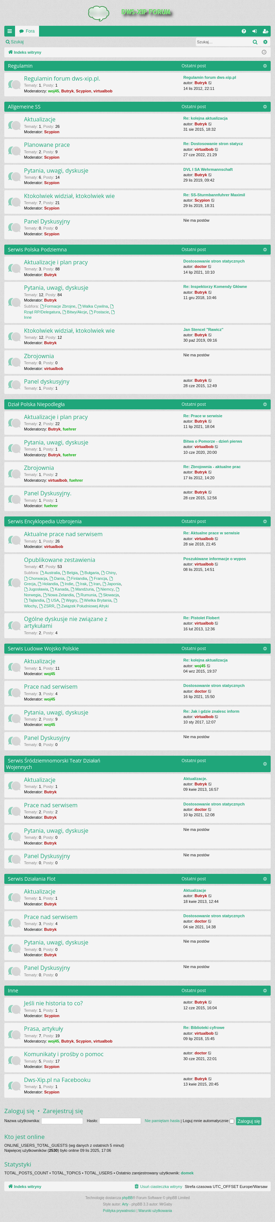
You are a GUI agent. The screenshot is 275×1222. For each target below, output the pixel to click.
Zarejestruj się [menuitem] (267, 33)
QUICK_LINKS (11, 33)
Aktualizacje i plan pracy (56, 262)
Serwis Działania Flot (32, 878)
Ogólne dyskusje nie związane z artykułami (65, 622)
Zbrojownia (39, 356)
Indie (66, 584)
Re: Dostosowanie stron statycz (213, 143)
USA (52, 600)
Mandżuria (82, 589)
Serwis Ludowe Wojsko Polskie (43, 648)
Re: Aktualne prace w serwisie (211, 533)
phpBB (127, 1198)
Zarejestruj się (78, 41)
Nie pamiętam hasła (162, 1120)
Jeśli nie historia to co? (53, 1003)
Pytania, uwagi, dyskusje (56, 170)
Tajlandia (34, 600)
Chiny (108, 573)
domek (187, 1173)
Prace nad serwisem (51, 687)
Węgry (69, 600)
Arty (125, 1204)
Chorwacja (35, 578)
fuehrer (69, 429)
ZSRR (46, 606)
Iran (94, 584)
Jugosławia (36, 589)
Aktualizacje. (195, 778)
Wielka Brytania (95, 600)
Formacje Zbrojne (58, 306)
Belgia (69, 573)
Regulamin (20, 65)
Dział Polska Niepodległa (36, 404)
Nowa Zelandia (58, 595)
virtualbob (102, 91)
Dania (56, 578)
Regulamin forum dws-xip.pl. (62, 78)
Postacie (99, 312)
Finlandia (77, 578)
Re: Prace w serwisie (202, 416)
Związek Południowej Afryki (83, 606)
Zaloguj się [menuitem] (256, 33)
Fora (30, 31)
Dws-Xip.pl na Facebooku (57, 1080)
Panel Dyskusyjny (47, 221)
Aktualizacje (40, 119)
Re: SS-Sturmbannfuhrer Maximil (214, 195)
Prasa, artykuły (43, 1029)
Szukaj (17, 41)
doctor (200, 266)
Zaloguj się (44, 41)
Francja (98, 578)
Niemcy (105, 589)
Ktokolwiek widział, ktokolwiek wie (69, 196)
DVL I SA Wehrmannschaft (208, 169)
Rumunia (86, 595)
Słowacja (108, 595)
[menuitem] (243, 31)
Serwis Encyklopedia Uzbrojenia (45, 521)
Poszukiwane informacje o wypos (214, 559)
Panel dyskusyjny (46, 381)
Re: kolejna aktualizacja (205, 118)
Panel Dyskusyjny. (48, 493)
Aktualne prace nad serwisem (63, 534)
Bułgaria (89, 573)
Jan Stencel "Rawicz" (203, 329)
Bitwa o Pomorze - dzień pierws (212, 441)
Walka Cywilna (93, 306)
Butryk (67, 91)
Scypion (83, 91)
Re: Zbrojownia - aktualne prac (212, 467)
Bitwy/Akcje (74, 312)
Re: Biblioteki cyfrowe (204, 1027)
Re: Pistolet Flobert (201, 618)
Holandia (48, 584)
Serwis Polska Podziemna (37, 249)
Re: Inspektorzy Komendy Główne (215, 286)
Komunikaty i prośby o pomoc (63, 1054)
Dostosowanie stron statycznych (214, 261)
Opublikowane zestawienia (59, 560)
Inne (13, 990)
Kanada (59, 589)
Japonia (111, 584)
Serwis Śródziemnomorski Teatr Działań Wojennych (53, 763)
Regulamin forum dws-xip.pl (209, 77)
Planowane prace (47, 145)
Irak (81, 584)
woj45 (53, 91)
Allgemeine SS (24, 106)
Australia (50, 573)
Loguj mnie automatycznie (208, 1120)
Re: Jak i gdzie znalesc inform (211, 711)
